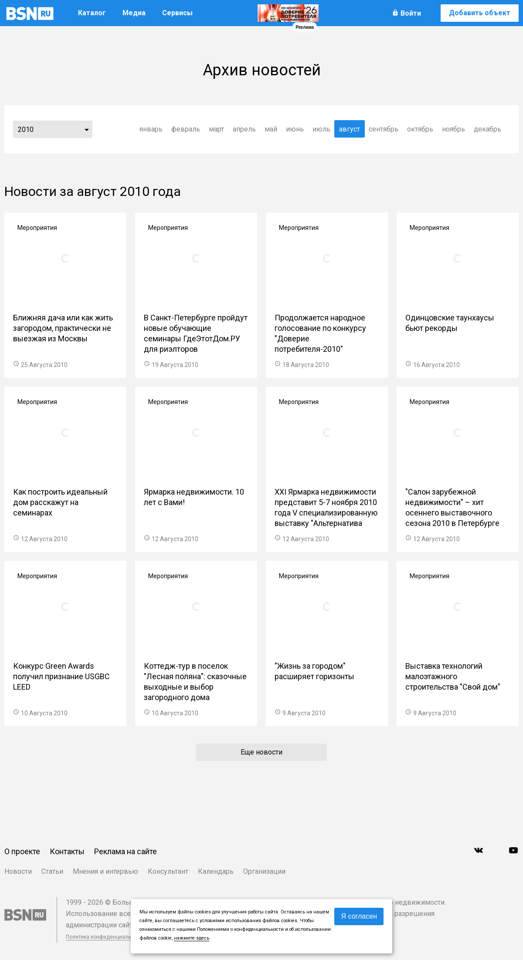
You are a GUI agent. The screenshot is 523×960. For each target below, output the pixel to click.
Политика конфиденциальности (105, 937)
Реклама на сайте (125, 851)
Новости (18, 871)
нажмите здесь (191, 938)
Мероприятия (37, 227)
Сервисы (177, 13)
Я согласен (359, 916)
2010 (26, 129)
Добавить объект (479, 13)
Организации (264, 871)
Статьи (52, 871)
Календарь (216, 871)
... (87, 129)
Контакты (67, 851)
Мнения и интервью (105, 871)
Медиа (134, 13)
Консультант (168, 871)
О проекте (22, 851)
